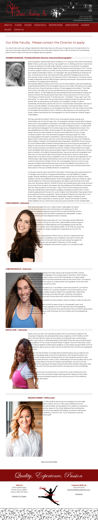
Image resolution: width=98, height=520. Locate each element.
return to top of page (49, 462)
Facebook (78, 494)
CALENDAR (85, 25)
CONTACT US (19, 29)
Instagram (79, 496)
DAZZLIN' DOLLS (40, 25)
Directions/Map (19, 498)
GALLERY (7, 29)
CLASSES (18, 25)
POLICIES (28, 25)
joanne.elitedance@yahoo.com (82, 20)
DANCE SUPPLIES (71, 25)
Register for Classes (19, 496)
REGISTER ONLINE (56, 25)
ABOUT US (8, 25)
